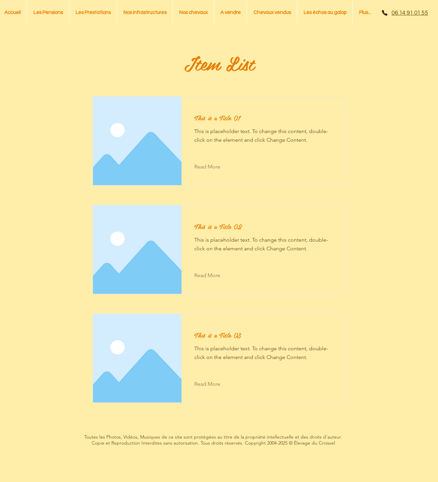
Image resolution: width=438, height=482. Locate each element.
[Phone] (384, 12)
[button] (193, 12)
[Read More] (212, 167)
